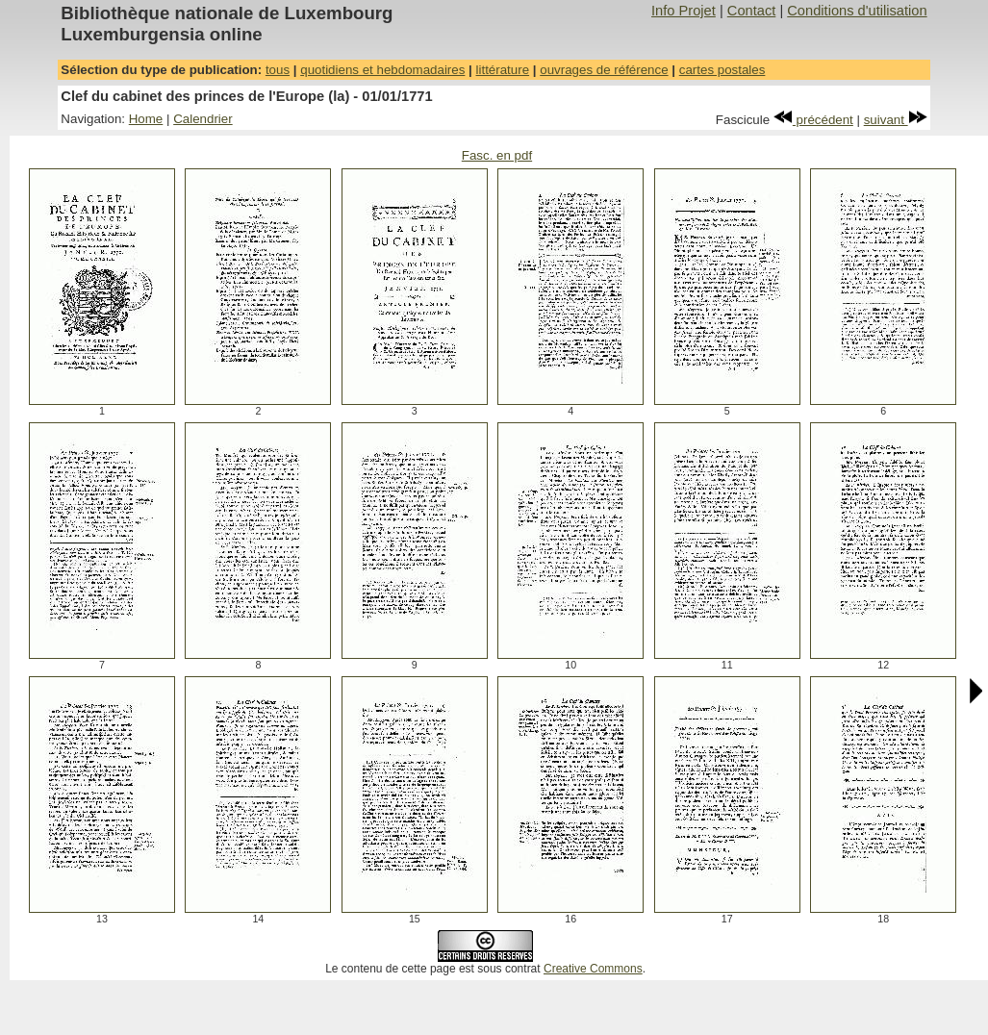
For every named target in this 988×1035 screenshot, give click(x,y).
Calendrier (203, 119)
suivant (895, 120)
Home (146, 119)
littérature (503, 70)
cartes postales (722, 70)
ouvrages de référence (604, 70)
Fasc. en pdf (497, 155)
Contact (751, 10)
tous (278, 70)
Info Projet (683, 10)
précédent (813, 120)
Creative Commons (593, 968)
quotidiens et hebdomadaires (382, 70)
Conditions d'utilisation (856, 10)
